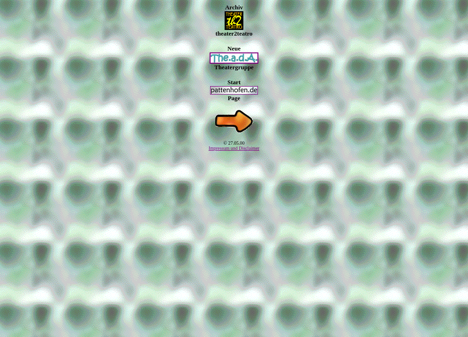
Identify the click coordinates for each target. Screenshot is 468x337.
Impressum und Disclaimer (234, 148)
